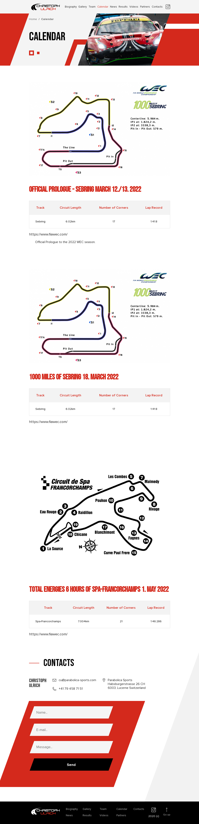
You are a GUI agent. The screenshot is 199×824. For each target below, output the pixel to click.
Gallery (82, 6)
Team (92, 6)
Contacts (157, 6)
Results (123, 6)
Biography (71, 6)
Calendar (102, 6)
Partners (145, 6)
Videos (133, 6)
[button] (31, 53)
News (113, 6)
